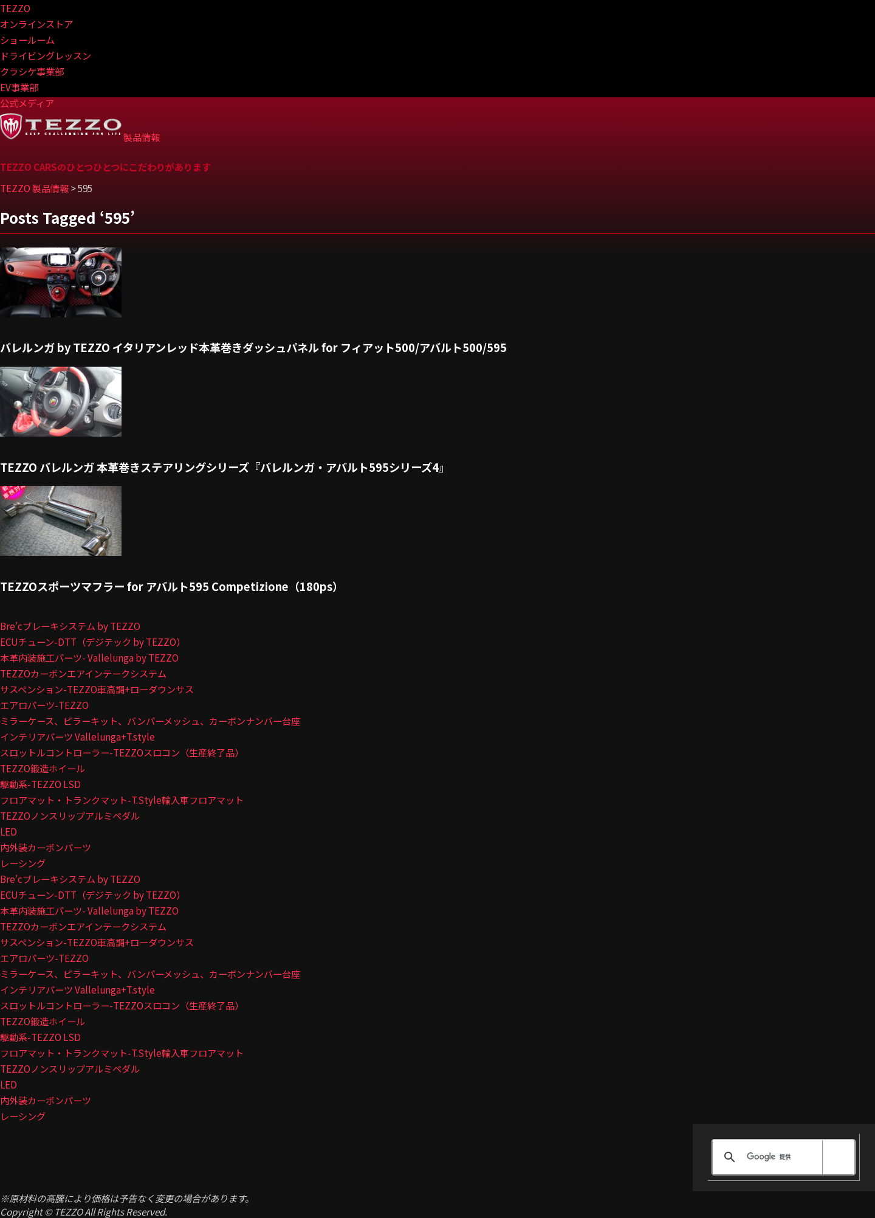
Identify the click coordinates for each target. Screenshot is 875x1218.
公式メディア (27, 102)
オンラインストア (36, 23)
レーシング (23, 863)
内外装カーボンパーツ (45, 847)
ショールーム (27, 39)
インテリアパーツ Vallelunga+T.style (77, 736)
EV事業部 (19, 87)
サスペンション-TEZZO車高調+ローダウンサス (97, 689)
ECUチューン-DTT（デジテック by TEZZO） (92, 641)
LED (8, 831)
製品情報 (141, 137)
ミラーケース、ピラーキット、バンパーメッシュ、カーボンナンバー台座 (150, 720)
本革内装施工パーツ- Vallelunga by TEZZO (89, 657)
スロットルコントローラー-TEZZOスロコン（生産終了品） (122, 752)
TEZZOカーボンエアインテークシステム (83, 673)
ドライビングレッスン (45, 55)
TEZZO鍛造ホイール (42, 768)
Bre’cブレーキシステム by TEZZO (70, 625)
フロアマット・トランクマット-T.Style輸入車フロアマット (122, 799)
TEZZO (15, 8)
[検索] (782, 1157)
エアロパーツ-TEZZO (44, 704)
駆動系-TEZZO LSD (40, 784)
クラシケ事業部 (32, 71)
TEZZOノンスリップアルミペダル (70, 815)
